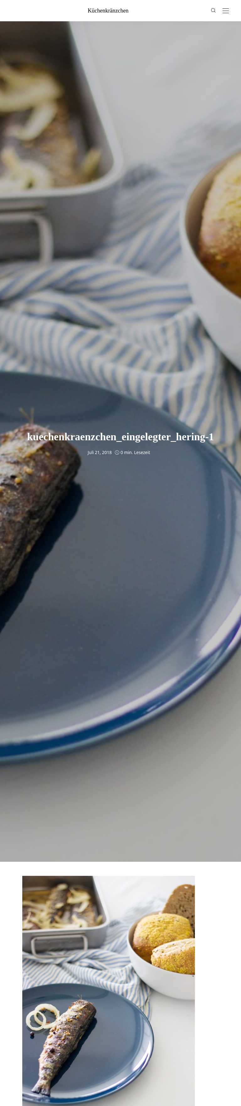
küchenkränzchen (108, 11)
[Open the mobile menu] (226, 11)
